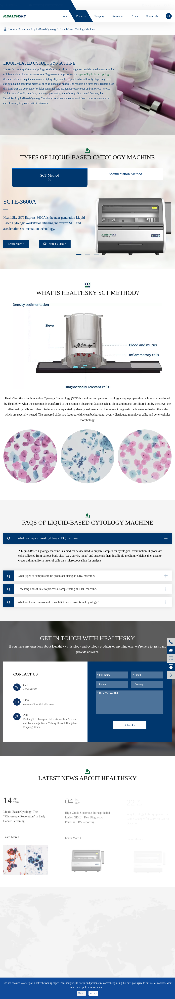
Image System (147, 5)
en (166, 5)
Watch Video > (54, 244)
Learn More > (16, 243)
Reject (81, 993)
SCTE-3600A (19, 201)
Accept (93, 993)
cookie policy (82, 987)
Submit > (130, 725)
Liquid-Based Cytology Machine (77, 29)
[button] (79, 254)
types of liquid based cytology (94, 74)
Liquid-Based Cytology (43, 29)
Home (11, 29)
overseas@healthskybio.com (38, 704)
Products (23, 29)
